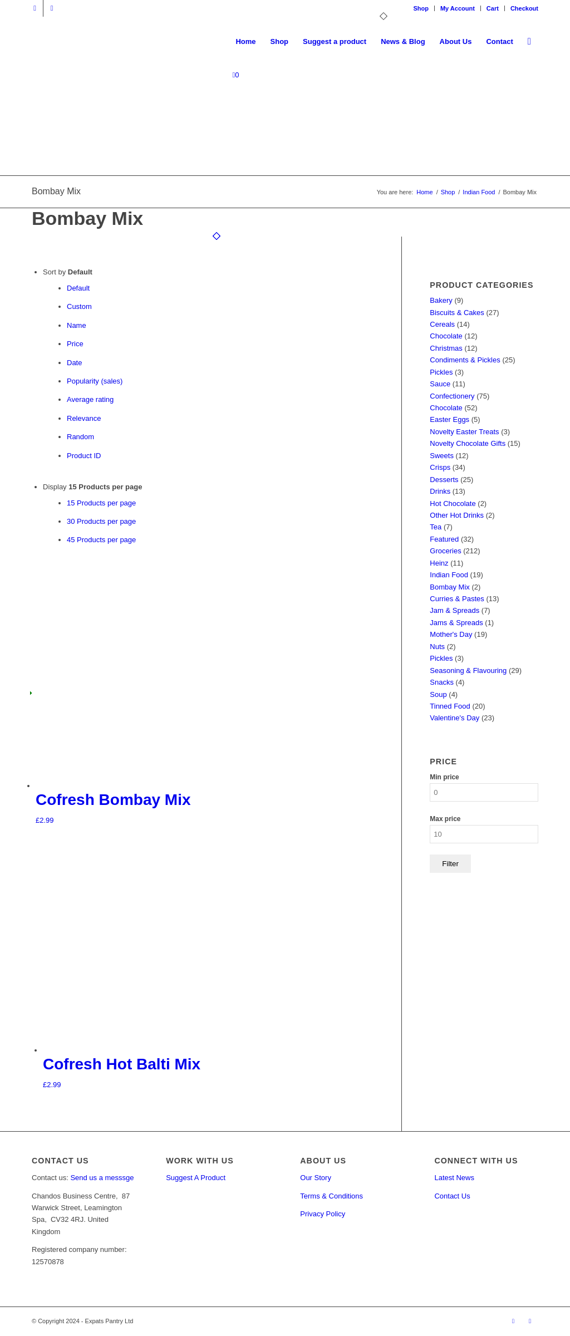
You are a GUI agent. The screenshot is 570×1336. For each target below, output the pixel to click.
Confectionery (452, 396)
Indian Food (449, 575)
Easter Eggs (449, 419)
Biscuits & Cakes (457, 312)
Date (74, 362)
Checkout (524, 8)
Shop (421, 8)
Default (78, 288)
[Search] (529, 42)
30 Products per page (101, 521)
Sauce (440, 384)
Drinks (440, 491)
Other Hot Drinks (457, 515)
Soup (438, 694)
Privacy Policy (322, 1214)
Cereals (442, 324)
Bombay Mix (450, 587)
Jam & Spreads (454, 610)
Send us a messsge (102, 1177)
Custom (79, 306)
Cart (493, 8)
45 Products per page (101, 540)
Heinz (439, 563)
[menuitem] (421, 8)
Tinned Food (450, 706)
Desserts (444, 479)
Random (80, 437)
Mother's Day (451, 634)
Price (75, 344)
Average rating (90, 399)
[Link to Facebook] (51, 8)
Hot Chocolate (452, 503)
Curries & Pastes (457, 599)
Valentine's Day (454, 718)
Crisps (440, 467)
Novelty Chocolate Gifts (467, 443)
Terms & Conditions (331, 1196)
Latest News (454, 1177)
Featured (444, 539)
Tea (435, 527)
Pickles (441, 372)
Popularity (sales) (94, 381)
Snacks (442, 682)
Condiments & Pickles (465, 360)
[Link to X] (35, 8)
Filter (450, 863)
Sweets (442, 455)
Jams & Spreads (456, 622)
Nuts (437, 646)
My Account (457, 8)
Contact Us (452, 1196)
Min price (444, 777)
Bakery (441, 300)
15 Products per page (101, 503)
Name (76, 325)
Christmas (446, 348)
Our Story (315, 1177)
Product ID (84, 455)
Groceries (445, 551)
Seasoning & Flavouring (468, 670)
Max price (445, 819)
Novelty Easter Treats (464, 432)
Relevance (84, 418)
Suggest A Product (195, 1177)
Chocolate (446, 336)
